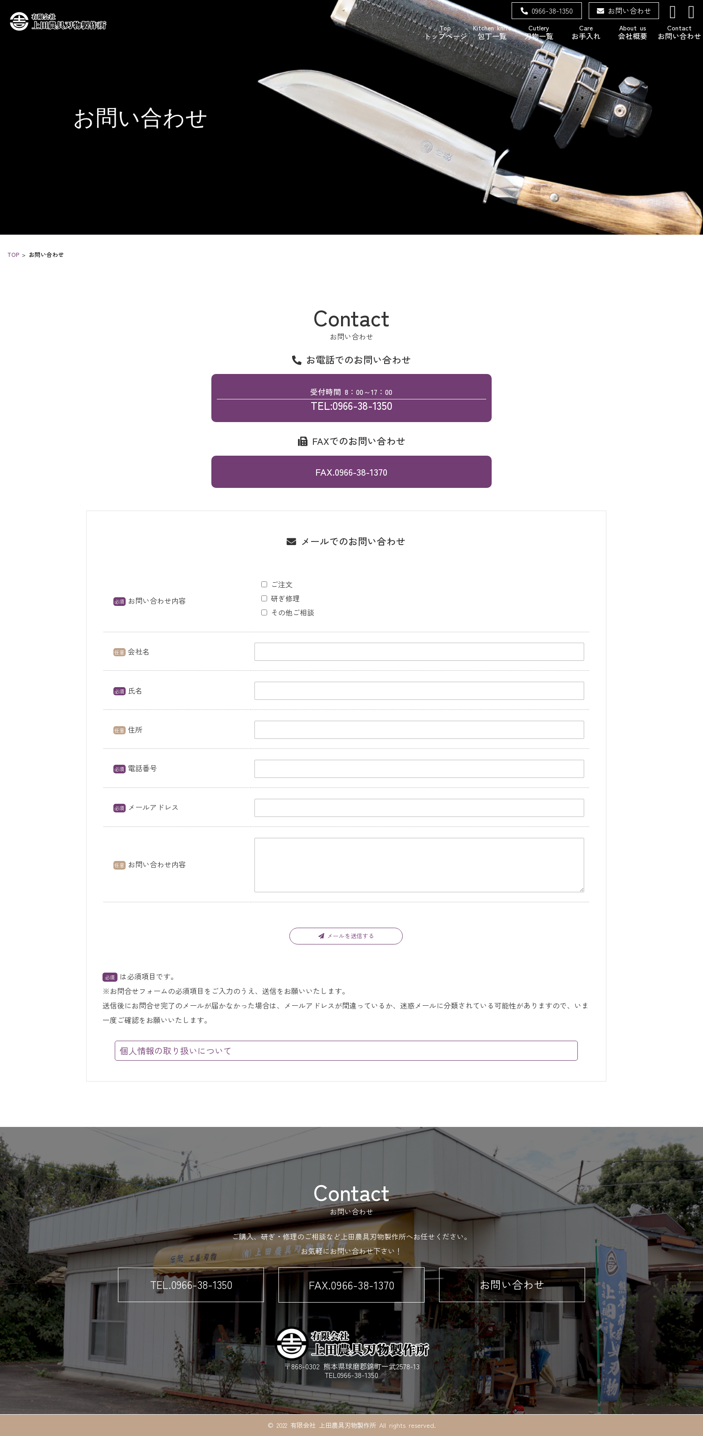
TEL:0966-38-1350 (351, 399)
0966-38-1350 (547, 10)
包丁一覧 (492, 32)
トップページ (445, 32)
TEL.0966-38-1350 (191, 1285)
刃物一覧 (539, 32)
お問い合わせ (624, 10)
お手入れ (585, 32)
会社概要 (632, 32)
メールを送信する (346, 935)
